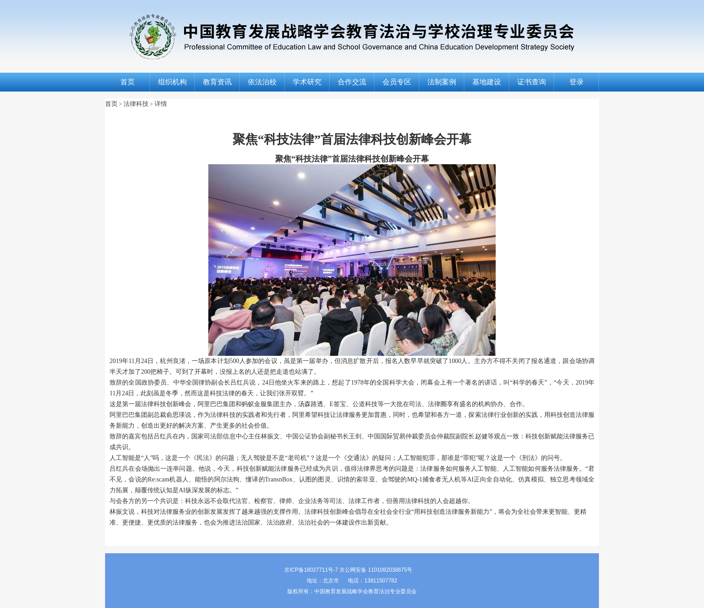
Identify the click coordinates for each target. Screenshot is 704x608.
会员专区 (397, 82)
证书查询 (531, 82)
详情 (160, 104)
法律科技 (136, 104)
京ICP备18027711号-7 (311, 570)
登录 (576, 82)
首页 (127, 82)
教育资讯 (217, 82)
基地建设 (486, 82)
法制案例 (441, 82)
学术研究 (307, 82)
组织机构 (172, 82)
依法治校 (262, 82)
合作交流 (352, 82)
